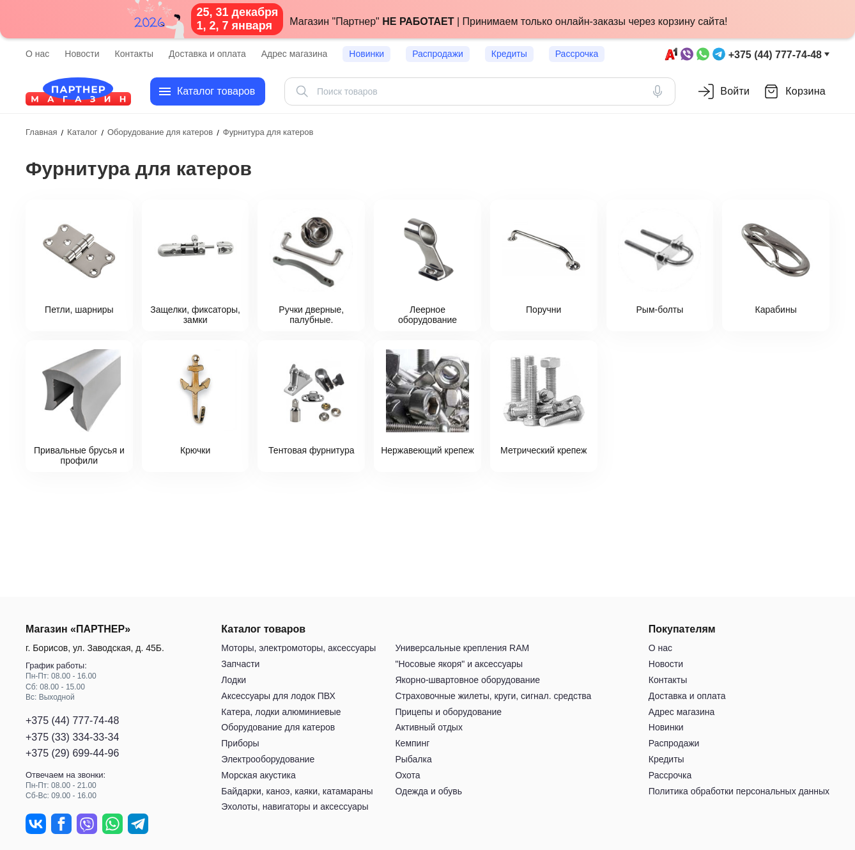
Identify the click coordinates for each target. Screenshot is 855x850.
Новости (82, 54)
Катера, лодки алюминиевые (281, 712)
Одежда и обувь (428, 791)
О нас (37, 54)
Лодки (233, 680)
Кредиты (509, 54)
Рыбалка (413, 759)
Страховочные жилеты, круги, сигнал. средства (493, 696)
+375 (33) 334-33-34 (72, 737)
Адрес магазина (294, 54)
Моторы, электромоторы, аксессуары (298, 648)
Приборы (240, 743)
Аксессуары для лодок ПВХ (278, 696)
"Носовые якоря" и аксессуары (459, 664)
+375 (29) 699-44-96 (72, 753)
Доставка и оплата (207, 54)
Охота (407, 775)
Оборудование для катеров (278, 728)
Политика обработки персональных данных (739, 791)
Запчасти (240, 664)
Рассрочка (576, 54)
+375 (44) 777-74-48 (775, 54)
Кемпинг (412, 743)
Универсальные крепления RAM (462, 648)
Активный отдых (428, 728)
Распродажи (437, 54)
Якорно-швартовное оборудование (467, 680)
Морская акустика (258, 775)
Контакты (134, 54)
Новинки (366, 54)
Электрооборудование (267, 759)
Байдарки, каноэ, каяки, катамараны (297, 791)
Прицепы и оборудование (448, 712)
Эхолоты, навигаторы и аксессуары (294, 807)
